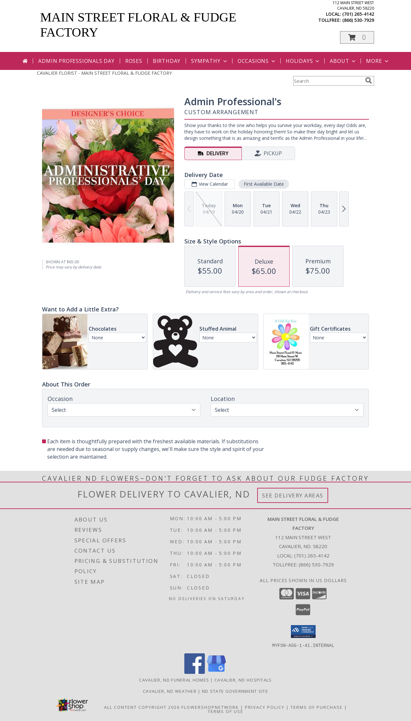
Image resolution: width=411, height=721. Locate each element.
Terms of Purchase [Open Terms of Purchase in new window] (317, 707)
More (377, 60)
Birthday (166, 60)
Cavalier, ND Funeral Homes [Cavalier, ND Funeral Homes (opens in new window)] (174, 680)
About (343, 60)
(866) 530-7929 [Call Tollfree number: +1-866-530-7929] (316, 564)
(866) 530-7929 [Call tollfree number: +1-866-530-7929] (358, 20)
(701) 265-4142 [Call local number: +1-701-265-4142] (358, 14)
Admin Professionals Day (76, 60)
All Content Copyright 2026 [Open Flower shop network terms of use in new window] (142, 707)
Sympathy (209, 60)
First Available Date (264, 184)
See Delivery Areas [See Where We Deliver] (292, 495)
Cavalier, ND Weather (170, 691)
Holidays (303, 60)
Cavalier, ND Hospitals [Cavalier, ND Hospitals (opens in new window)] (243, 680)
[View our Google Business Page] (216, 672)
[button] (357, 37)
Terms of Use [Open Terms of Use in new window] (225, 711)
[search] (368, 80)
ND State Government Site (235, 691)
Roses (133, 60)
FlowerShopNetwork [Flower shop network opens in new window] (210, 707)
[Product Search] (327, 80)
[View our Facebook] (194, 672)
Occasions (257, 60)
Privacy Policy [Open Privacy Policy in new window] (264, 707)
